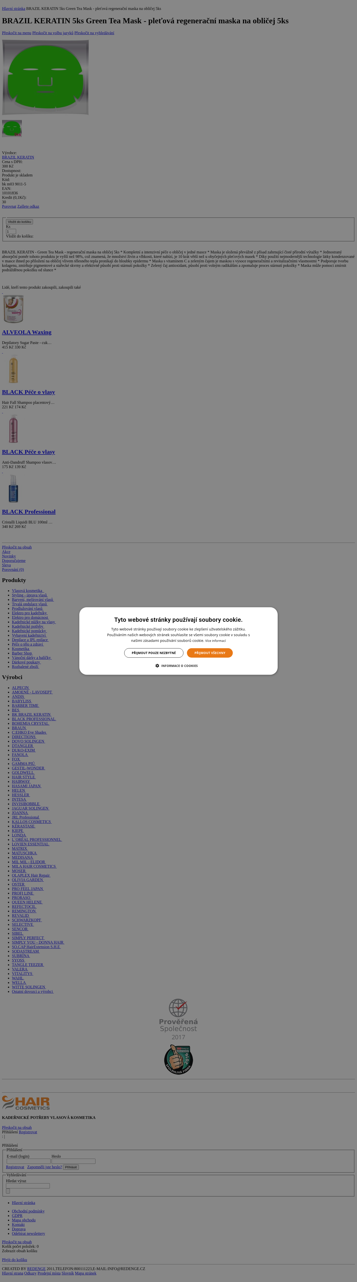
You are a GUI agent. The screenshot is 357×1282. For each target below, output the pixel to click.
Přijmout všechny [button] (209, 653)
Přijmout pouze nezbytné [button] (154, 653)
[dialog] (178, 641)
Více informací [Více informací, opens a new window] (215, 640)
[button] (178, 666)
